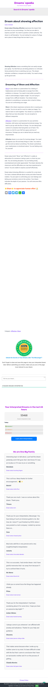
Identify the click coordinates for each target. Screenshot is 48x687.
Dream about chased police (13, 535)
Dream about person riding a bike (15, 638)
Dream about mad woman (13, 595)
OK (37, 685)
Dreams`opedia (24, 3)
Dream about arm (11, 508)
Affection (8, 121)
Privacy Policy (24, 680)
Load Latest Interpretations (24, 439)
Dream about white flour (13, 489)
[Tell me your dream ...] (24, 379)
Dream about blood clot (12, 576)
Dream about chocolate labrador (15, 554)
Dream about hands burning (14, 616)
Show (7, 88)
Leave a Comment (9, 24)
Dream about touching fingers (14, 470)
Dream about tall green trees (14, 666)
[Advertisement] (24, 53)
